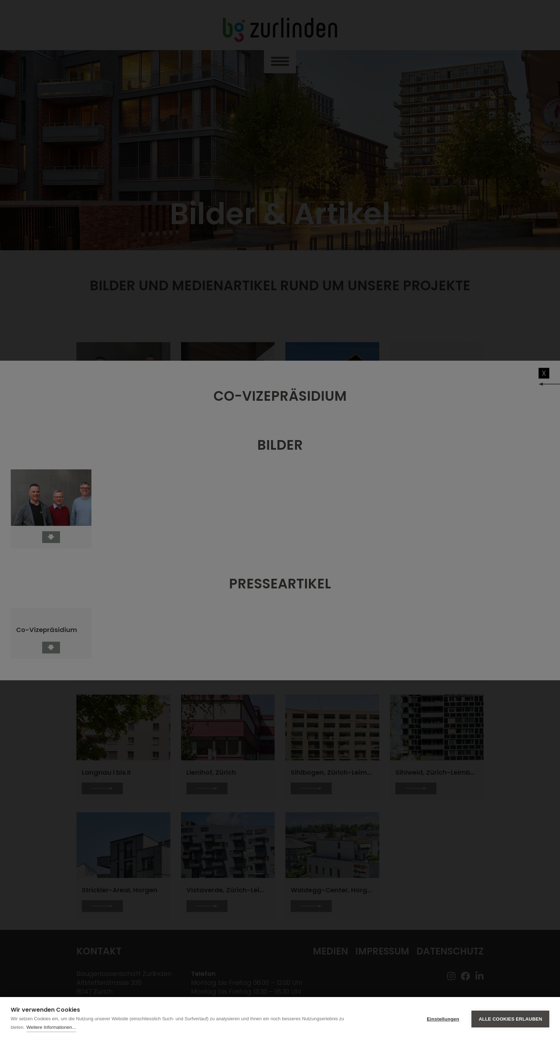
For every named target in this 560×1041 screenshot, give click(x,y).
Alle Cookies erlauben (510, 1019)
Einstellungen (443, 1019)
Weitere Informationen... (51, 1027)
